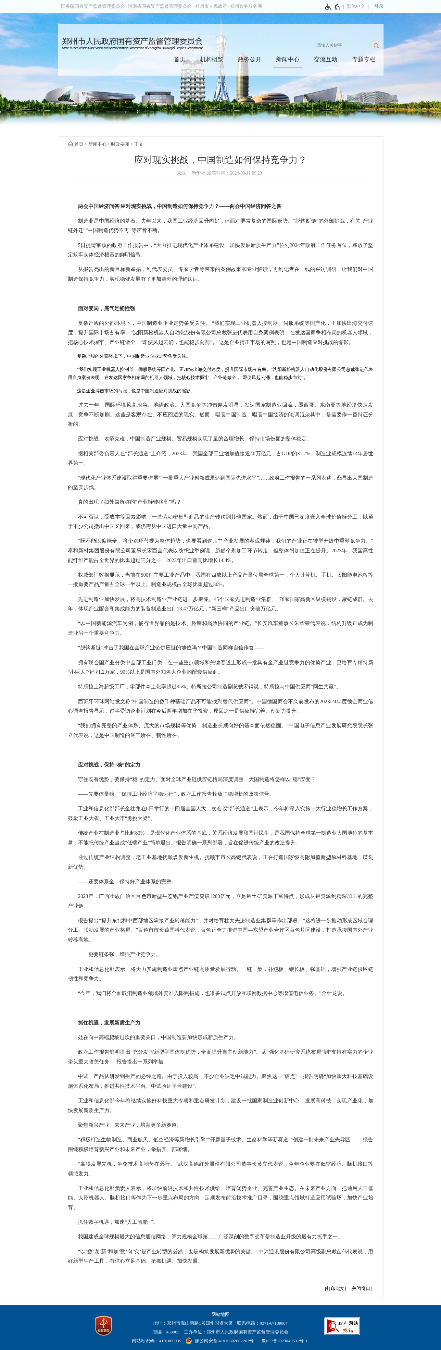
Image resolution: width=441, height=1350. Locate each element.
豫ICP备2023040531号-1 (284, 1340)
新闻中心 (287, 59)
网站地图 (220, 1314)
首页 (179, 59)
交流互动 (325, 59)
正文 (138, 144)
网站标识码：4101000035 (156, 1340)
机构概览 (211, 59)
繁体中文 (356, 6)
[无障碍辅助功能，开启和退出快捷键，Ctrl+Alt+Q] (332, 7)
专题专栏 (363, 59)
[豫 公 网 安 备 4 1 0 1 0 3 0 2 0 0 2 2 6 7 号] (220, 1340)
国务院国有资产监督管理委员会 (93, 6)
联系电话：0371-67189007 (262, 1323)
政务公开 (249, 59)
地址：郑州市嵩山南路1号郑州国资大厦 (193, 1323)
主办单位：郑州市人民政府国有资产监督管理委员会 (236, 1332)
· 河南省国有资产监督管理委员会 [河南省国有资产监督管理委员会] (159, 6)
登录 (379, 6)
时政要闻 (120, 144)
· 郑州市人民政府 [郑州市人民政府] (210, 6)
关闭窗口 (361, 1288)
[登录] (379, 6)
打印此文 (335, 1288)
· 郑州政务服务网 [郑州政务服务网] (245, 6)
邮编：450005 (166, 1332)
